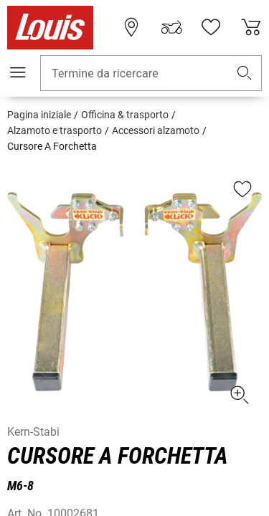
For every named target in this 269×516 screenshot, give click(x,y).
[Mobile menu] (18, 72)
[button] (244, 73)
